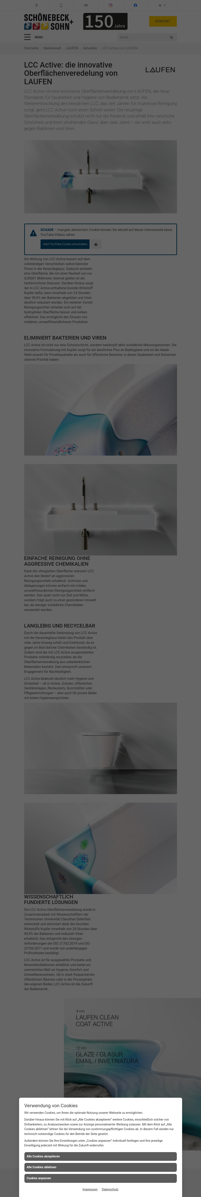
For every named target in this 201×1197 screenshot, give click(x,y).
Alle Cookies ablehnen (41, 1167)
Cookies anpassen (39, 1178)
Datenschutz (110, 1189)
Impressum (90, 1189)
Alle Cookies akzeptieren (43, 1156)
